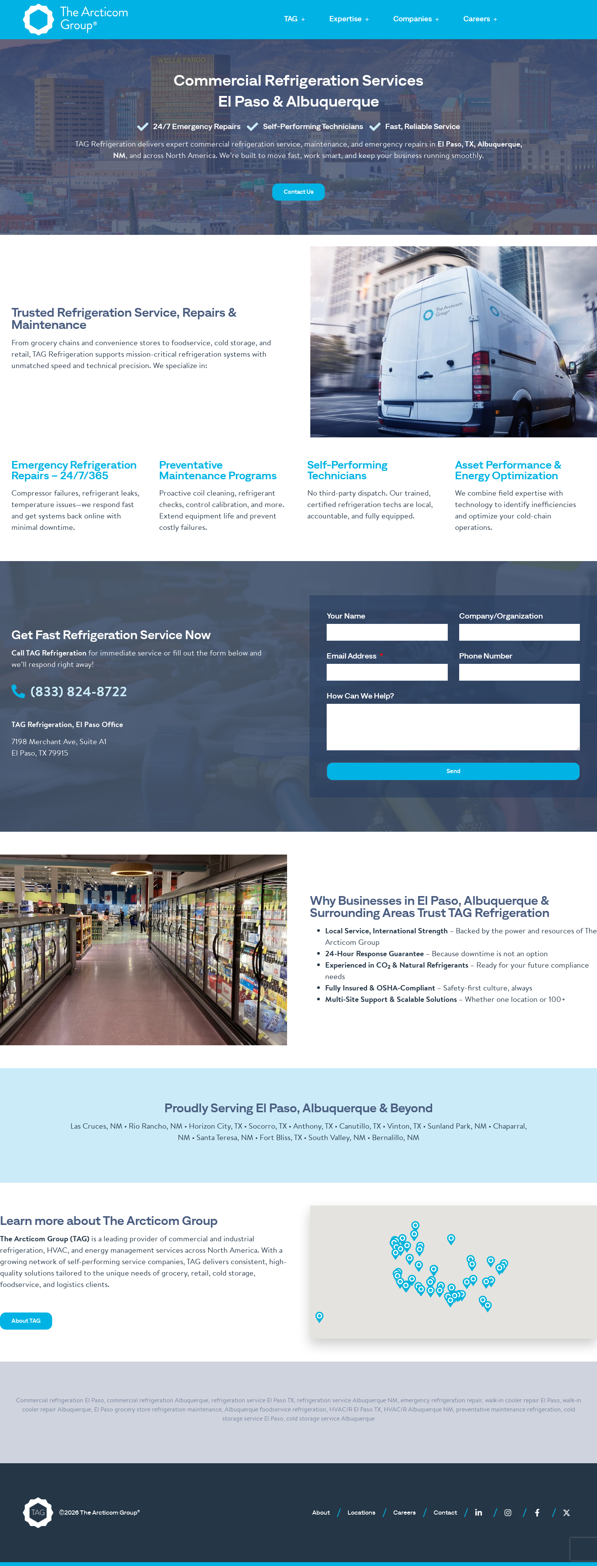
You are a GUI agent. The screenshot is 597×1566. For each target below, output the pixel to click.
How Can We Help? (360, 696)
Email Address (352, 656)
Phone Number (485, 656)
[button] (295, 19)
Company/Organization (501, 616)
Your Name (346, 616)
